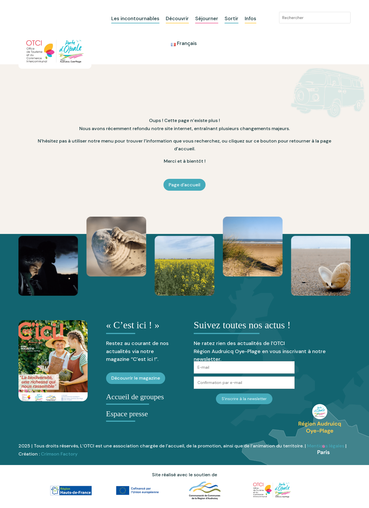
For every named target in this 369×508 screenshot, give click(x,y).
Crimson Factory (59, 454)
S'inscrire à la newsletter (244, 398)
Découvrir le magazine (135, 378)
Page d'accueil (184, 185)
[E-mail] (244, 367)
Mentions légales (325, 446)
